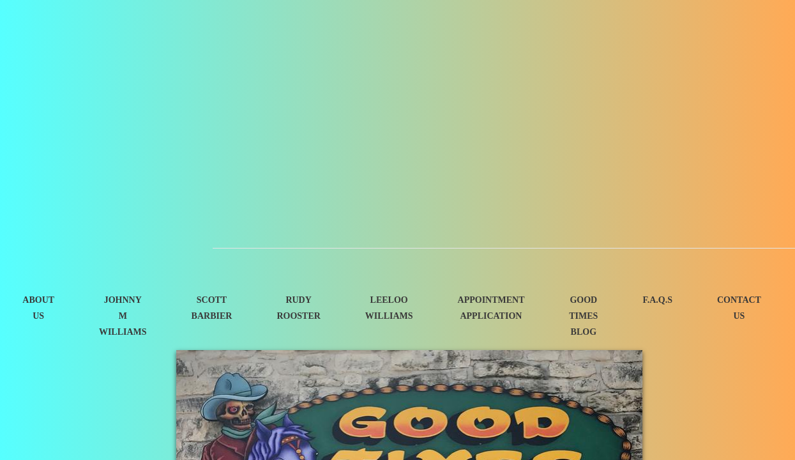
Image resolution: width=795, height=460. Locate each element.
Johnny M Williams (123, 316)
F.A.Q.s (657, 300)
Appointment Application (491, 308)
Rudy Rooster (298, 308)
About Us (38, 308)
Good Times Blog (583, 316)
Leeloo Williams (389, 308)
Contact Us (739, 308)
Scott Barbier (212, 308)
